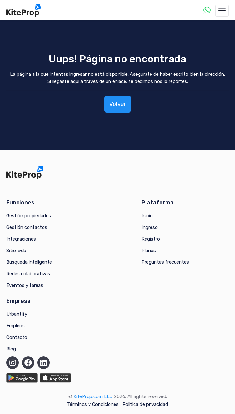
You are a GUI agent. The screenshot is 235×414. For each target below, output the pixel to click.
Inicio (147, 216)
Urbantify (16, 314)
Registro (150, 239)
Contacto (16, 337)
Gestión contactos (26, 227)
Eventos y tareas (24, 285)
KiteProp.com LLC (93, 396)
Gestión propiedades (28, 216)
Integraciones (21, 239)
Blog (11, 349)
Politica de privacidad (145, 404)
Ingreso (149, 227)
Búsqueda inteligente (29, 262)
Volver (117, 103)
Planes (148, 250)
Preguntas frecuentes (165, 262)
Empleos (15, 326)
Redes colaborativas (28, 274)
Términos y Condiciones (93, 404)
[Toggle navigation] (222, 11)
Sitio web (16, 250)
